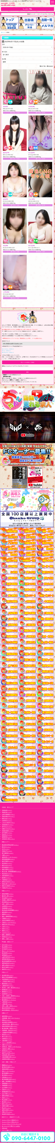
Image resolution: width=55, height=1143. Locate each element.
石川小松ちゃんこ (7, 945)
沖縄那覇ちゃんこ (7, 1086)
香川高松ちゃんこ (7, 1075)
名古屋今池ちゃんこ (7, 976)
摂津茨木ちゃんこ (7, 1051)
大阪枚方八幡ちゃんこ (8, 1049)
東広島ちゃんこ (6, 1102)
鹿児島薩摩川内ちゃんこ (9, 1079)
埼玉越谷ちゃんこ (7, 898)
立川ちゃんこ (6, 849)
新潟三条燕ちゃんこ (7, 967)
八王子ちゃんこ (6, 933)
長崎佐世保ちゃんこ (7, 1069)
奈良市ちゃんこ (6, 1035)
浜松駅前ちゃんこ (7, 994)
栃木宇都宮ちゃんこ (7, 861)
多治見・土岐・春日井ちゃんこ (11, 988)
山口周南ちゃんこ (7, 1088)
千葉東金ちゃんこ (7, 880)
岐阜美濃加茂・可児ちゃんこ (10, 1010)
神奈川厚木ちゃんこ (7, 870)
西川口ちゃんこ (6, 847)
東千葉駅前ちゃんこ (7, 853)
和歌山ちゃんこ (6, 1020)
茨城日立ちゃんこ (7, 937)
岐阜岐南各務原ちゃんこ (9, 998)
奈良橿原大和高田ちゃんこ (9, 1022)
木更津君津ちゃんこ (7, 876)
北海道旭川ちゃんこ (7, 825)
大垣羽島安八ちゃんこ (8, 980)
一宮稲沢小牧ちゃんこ (8, 982)
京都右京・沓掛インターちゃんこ (11, 1047)
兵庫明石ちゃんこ (7, 1039)
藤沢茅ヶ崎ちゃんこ (7, 896)
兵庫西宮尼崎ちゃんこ (8, 1059)
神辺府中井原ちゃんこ (8, 1114)
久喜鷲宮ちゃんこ (7, 906)
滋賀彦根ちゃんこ (7, 1016)
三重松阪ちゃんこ (7, 1002)
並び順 (4, 59)
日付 (3, 44)
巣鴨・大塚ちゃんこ (7, 939)
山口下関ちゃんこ (7, 1094)
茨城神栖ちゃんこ (7, 908)
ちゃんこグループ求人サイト (10, 1122)
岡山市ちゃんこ (6, 1108)
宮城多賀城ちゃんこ (7, 831)
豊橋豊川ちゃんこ (7, 992)
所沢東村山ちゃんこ (7, 902)
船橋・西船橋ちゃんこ (8, 935)
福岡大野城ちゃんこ (7, 1096)
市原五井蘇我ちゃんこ (8, 921)
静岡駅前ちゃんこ (7, 990)
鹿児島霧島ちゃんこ (7, 1073)
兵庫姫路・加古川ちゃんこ (9, 1031)
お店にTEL (27, 9)
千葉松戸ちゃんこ (7, 888)
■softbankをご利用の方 (8, 353)
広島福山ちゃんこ (7, 1077)
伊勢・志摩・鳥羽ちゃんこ (9, 1006)
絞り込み (4, 51)
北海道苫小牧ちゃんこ (8, 839)
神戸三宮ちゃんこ (7, 1037)
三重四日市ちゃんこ (7, 986)
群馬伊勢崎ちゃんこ (7, 894)
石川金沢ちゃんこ (7, 949)
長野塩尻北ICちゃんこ (8, 963)
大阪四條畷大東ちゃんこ (9, 1057)
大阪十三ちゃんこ (7, 1045)
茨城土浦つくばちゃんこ (9, 884)
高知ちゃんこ (6, 1098)
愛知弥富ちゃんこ (7, 984)
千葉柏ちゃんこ (6, 919)
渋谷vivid (4, 1128)
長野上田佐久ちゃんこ (8, 965)
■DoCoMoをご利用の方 (8, 349)
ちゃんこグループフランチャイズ (11, 1124)
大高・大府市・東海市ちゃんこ (11, 996)
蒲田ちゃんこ (6, 931)
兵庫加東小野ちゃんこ (8, 1055)
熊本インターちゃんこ (8, 1071)
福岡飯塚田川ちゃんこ (8, 1092)
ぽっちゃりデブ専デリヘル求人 (11, 1126)
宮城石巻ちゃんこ (7, 812)
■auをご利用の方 (6, 351)
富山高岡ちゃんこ (7, 947)
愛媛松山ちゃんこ (7, 1065)
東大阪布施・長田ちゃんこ (9, 1029)
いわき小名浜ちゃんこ (8, 823)
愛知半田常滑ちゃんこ (8, 1008)
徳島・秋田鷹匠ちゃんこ (9, 1082)
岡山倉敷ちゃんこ (7, 1100)
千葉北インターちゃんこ (9, 923)
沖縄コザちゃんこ (7, 1112)
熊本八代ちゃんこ (7, 1104)
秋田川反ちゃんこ (7, 819)
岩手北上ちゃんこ (7, 827)
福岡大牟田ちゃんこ (7, 1110)
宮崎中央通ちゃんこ (7, 1106)
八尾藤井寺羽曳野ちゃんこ (9, 1033)
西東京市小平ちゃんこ (8, 925)
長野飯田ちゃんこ (7, 955)
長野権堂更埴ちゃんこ (8, 959)
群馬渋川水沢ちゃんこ (8, 882)
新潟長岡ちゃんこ (7, 953)
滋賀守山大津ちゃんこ (8, 1053)
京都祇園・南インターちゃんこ (11, 1018)
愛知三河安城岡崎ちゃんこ (9, 978)
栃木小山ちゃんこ (7, 866)
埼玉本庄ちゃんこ (7, 874)
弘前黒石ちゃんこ (7, 821)
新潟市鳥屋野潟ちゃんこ (9, 961)
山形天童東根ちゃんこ (8, 815)
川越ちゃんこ (6, 855)
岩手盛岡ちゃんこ (7, 833)
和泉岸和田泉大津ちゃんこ (9, 1026)
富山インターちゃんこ (8, 951)
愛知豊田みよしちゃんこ (9, 1000)
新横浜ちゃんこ (6, 914)
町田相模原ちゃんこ (7, 868)
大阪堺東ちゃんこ (7, 1041)
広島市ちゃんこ (6, 1090)
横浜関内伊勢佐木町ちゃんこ (10, 845)
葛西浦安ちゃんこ (7, 912)
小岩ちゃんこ (6, 927)
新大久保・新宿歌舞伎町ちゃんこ (11, 872)
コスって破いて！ (7, 1130)
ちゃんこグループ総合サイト (10, 1120)
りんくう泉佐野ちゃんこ (9, 1043)
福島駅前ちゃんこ (7, 837)
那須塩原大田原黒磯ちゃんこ (10, 910)
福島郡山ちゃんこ (7, 835)
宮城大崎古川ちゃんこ (8, 817)
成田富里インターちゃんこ (9, 857)
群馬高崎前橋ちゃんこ (8, 859)
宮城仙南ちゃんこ (7, 810)
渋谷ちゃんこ (6, 929)
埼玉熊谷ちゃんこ (7, 864)
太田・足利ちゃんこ (7, 904)
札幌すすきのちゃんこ (8, 829)
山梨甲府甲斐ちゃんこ (8, 957)
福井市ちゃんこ (6, 969)
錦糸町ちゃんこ (6, 878)
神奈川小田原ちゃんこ (8, 886)
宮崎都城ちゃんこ (7, 1084)
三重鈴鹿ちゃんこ (7, 1004)
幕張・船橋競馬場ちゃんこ (9, 917)
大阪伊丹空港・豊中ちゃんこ (10, 1024)
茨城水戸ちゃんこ (7, 851)
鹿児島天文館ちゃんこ (8, 1067)
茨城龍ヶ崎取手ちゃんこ (9, 900)
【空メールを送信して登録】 (27, 362)
